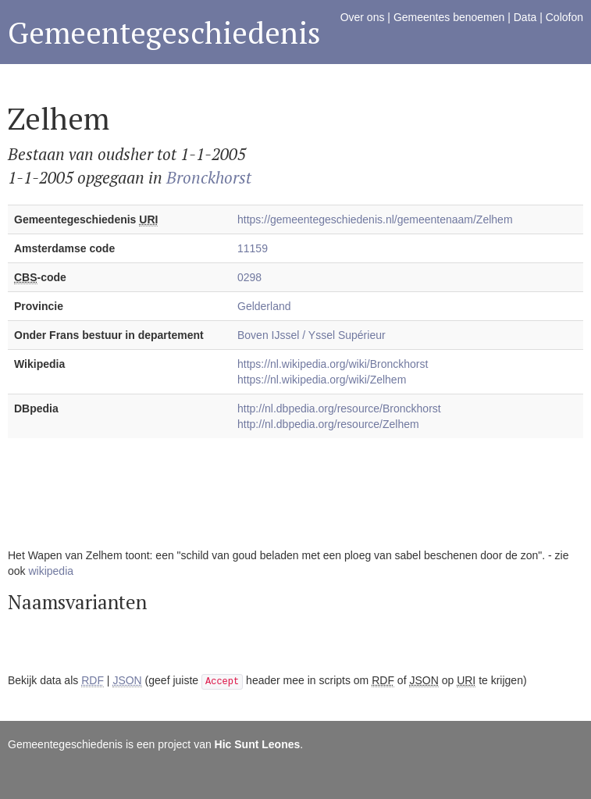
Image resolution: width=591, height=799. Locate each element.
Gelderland (264, 306)
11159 (252, 248)
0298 (249, 277)
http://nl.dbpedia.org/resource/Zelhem (328, 424)
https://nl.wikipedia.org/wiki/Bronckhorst (332, 364)
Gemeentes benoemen (448, 17)
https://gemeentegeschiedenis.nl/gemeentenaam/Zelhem (375, 219)
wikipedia (50, 571)
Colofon (564, 17)
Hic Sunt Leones (258, 744)
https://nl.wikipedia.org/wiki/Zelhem (321, 379)
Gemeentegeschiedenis (164, 32)
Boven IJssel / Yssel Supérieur (311, 335)
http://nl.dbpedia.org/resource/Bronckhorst (339, 408)
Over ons (362, 17)
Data (525, 17)
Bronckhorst (208, 177)
